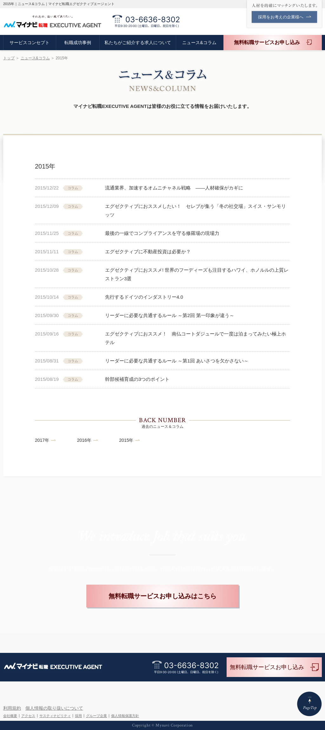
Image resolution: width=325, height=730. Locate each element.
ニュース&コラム (35, 58)
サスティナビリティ (55, 716)
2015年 (126, 440)
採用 (78, 716)
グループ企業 (96, 716)
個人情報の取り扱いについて (54, 708)
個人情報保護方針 (125, 716)
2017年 (42, 440)
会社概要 (10, 716)
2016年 (84, 440)
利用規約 (12, 708)
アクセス (28, 716)
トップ (9, 58)
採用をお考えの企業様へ (284, 17)
